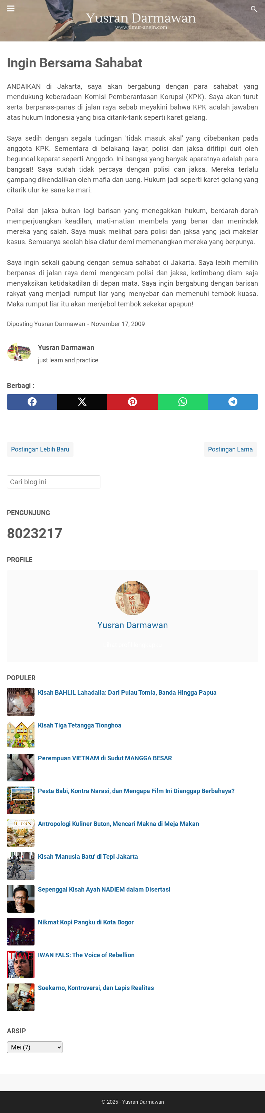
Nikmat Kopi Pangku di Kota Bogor (86, 922)
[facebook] (32, 402)
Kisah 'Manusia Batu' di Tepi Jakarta (88, 856)
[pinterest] (132, 402)
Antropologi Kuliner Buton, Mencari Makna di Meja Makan (118, 823)
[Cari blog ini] (254, 9)
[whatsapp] (183, 402)
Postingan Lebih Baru (40, 449)
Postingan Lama (230, 449)
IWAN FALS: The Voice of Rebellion (86, 955)
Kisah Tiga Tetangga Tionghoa (79, 725)
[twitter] (82, 402)
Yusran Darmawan (132, 625)
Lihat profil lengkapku (132, 644)
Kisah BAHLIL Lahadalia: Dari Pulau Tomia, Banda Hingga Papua (127, 692)
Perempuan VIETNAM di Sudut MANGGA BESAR (105, 758)
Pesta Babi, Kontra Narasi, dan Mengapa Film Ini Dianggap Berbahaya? (136, 791)
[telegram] (233, 402)
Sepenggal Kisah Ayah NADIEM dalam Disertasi (104, 889)
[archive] (34, 1047)
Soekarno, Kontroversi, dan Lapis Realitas (96, 987)
